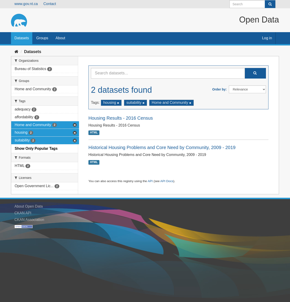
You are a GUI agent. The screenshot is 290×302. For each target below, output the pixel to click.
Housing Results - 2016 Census (120, 118)
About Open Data (28, 206)
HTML (94, 132)
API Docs (166, 181)
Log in (267, 38)
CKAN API (22, 213)
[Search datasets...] (168, 73)
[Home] (16, 51)
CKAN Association (29, 220)
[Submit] (270, 4)
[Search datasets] (253, 4)
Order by (219, 89)
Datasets (21, 38)
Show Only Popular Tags (36, 148)
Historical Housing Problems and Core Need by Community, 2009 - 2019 (161, 147)
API (150, 181)
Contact (49, 4)
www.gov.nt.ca (26, 4)
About (60, 38)
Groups (42, 38)
